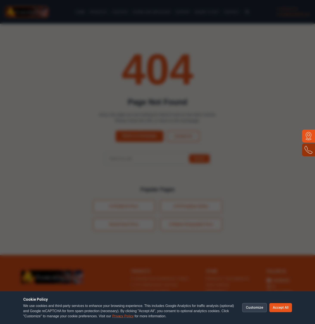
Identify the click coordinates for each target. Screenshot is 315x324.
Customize (254, 307)
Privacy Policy (123, 316)
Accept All (281, 307)
